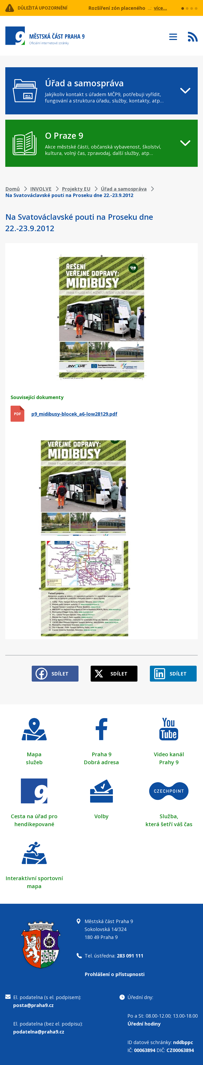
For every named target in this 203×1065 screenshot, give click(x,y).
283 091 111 (130, 953)
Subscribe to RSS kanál (193, 36)
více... (160, 8)
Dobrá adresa (101, 759)
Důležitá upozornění (48, 8)
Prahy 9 (168, 759)
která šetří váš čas (168, 821)
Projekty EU (76, 189)
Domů (12, 189)
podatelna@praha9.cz (38, 1029)
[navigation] (101, 90)
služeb (34, 759)
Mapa (34, 751)
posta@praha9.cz (33, 1003)
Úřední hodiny (143, 1021)
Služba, (169, 813)
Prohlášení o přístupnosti (115, 972)
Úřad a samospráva (124, 189)
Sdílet (51, 671)
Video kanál (169, 751)
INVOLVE (41, 189)
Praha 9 (101, 751)
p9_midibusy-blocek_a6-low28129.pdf (74, 414)
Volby (101, 813)
